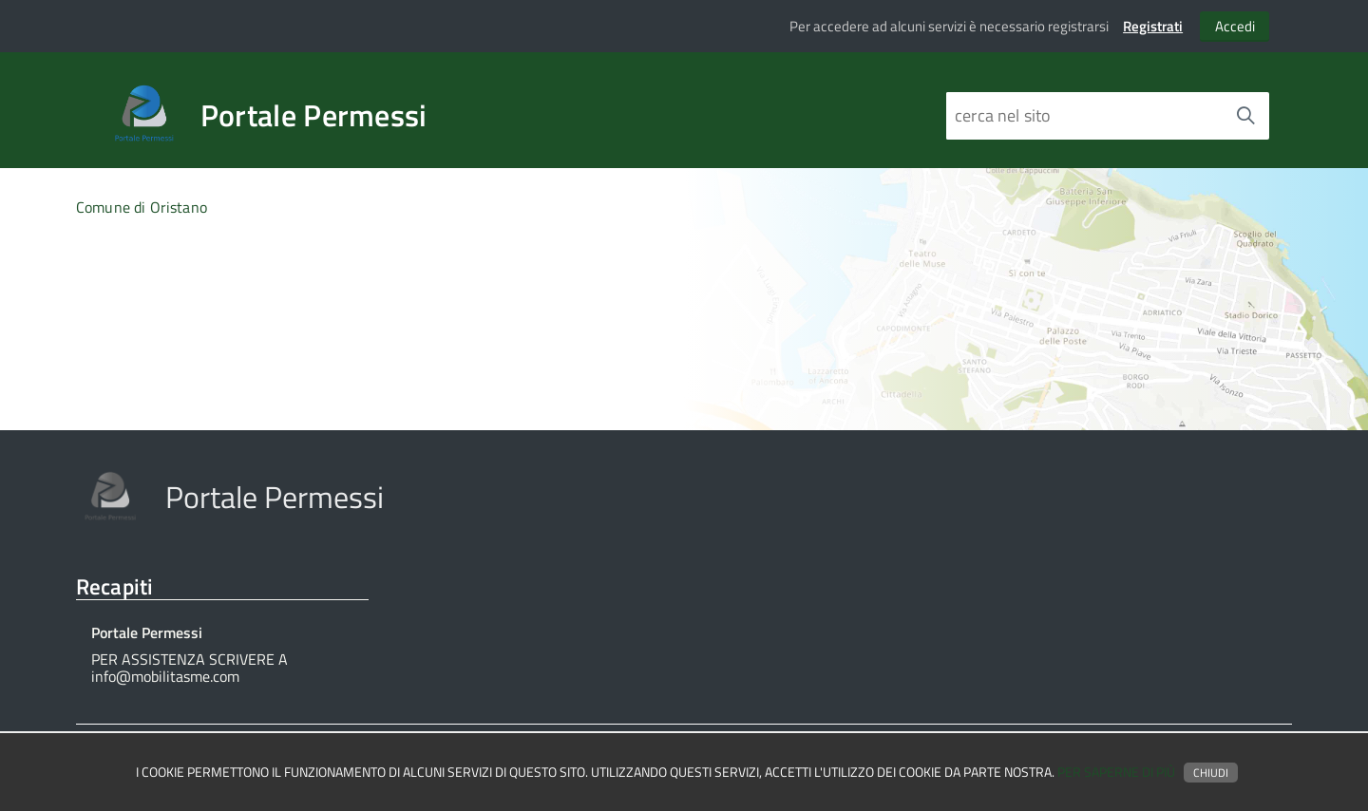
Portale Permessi (314, 115)
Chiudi (1210, 772)
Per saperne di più (1116, 772)
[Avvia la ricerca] (1245, 116)
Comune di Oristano (141, 207)
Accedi (1235, 26)
